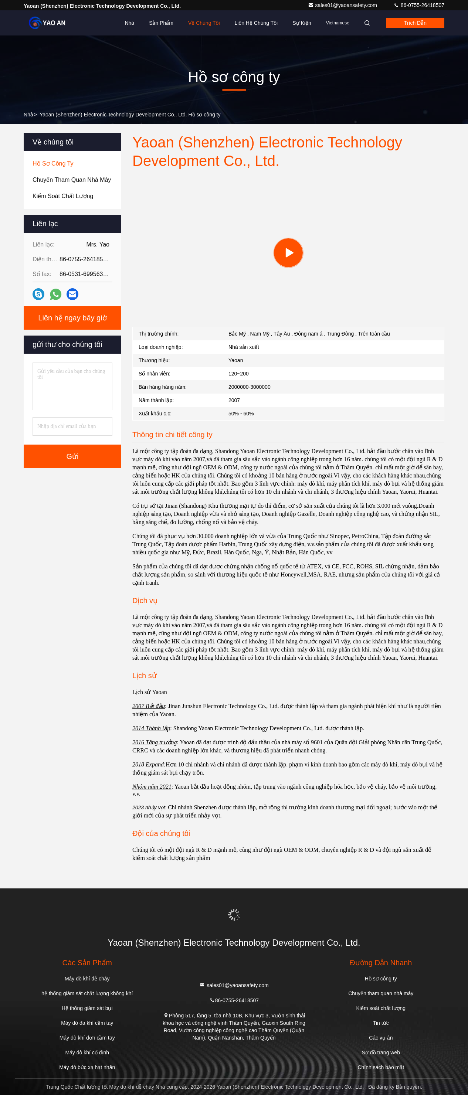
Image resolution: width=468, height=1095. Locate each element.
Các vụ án (381, 1038)
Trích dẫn (415, 23)
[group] (288, 253)
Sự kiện (301, 23)
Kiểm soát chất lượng (381, 1008)
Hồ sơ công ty (381, 979)
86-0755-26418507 (418, 5)
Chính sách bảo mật (380, 1067)
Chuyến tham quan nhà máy (380, 993)
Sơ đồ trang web (381, 1052)
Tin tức (381, 1023)
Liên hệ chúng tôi (256, 23)
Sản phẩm (161, 23)
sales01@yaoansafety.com (343, 5)
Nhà (129, 23)
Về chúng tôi (204, 23)
